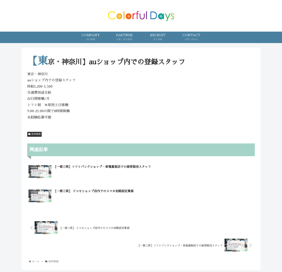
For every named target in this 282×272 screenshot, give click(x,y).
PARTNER (126, 260)
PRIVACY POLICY (170, 260)
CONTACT (146, 260)
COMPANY (107, 260)
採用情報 (34, 134)
